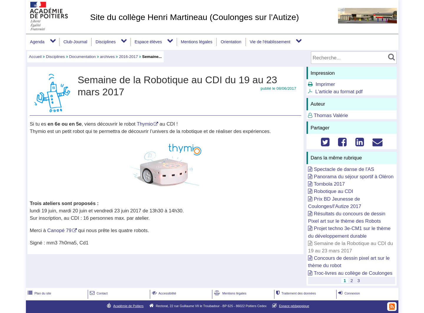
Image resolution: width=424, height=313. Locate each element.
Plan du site (38, 293)
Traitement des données (295, 293)
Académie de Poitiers (128, 306)
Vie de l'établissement (270, 41)
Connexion (348, 293)
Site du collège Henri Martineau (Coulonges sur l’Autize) (194, 17)
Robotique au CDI (333, 191)
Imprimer (325, 84)
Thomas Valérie (331, 115)
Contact (98, 293)
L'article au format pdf (339, 91)
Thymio (145, 124)
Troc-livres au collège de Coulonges (353, 273)
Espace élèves (148, 41)
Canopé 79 (59, 230)
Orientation (231, 41)
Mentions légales (196, 41)
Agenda (37, 41)
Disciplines (106, 41)
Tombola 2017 (329, 184)
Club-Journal (75, 41)
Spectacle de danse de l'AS (344, 169)
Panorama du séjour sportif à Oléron (354, 176)
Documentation (82, 56)
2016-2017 (128, 56)
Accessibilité (163, 293)
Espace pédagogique (294, 306)
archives (107, 56)
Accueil (35, 56)
